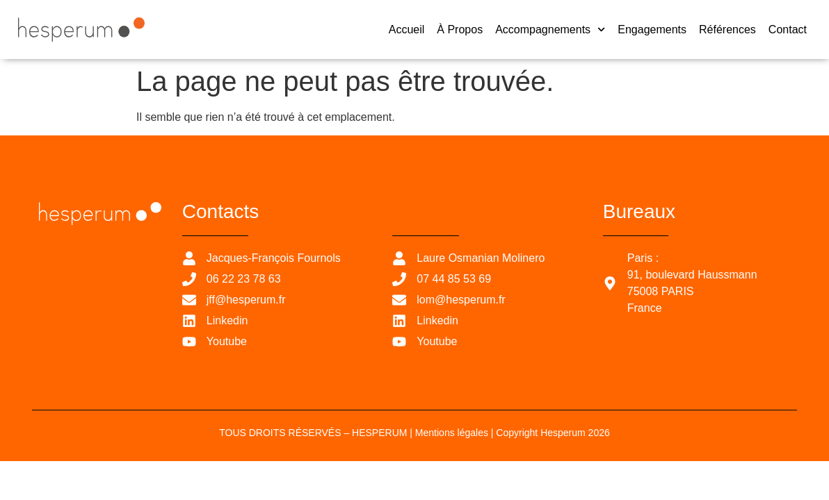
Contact (787, 29)
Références (727, 29)
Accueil (407, 29)
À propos (460, 29)
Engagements (652, 29)
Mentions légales (451, 432)
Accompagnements (550, 29)
